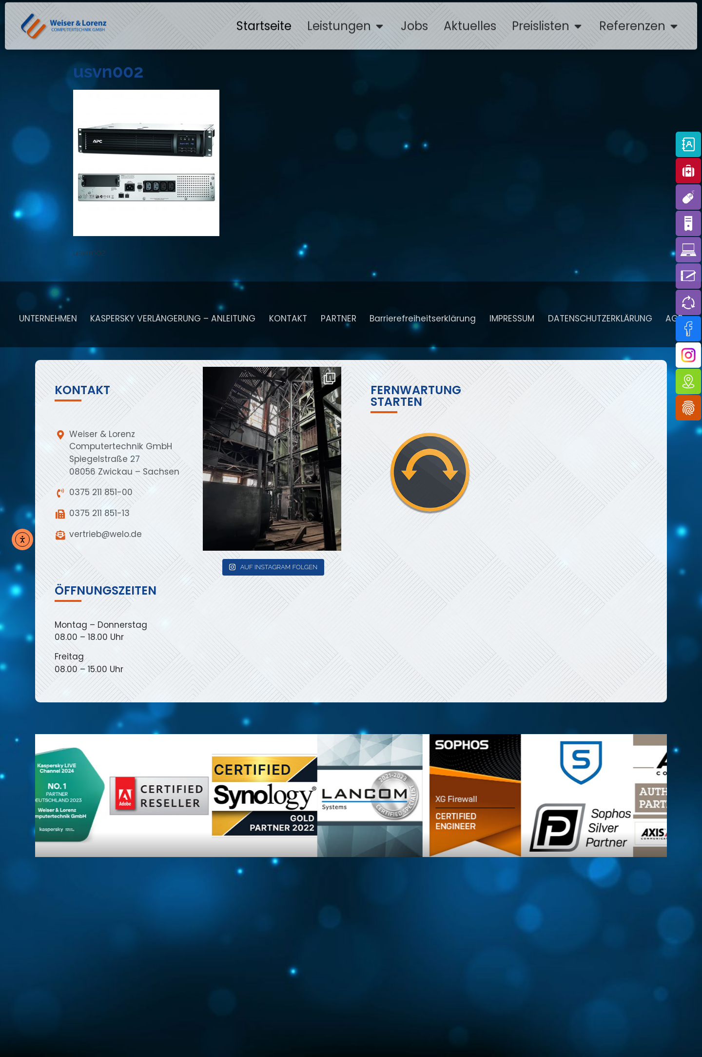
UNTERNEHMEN (48, 318)
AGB (674, 318)
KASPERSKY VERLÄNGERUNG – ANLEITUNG (172, 318)
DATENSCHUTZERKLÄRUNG (600, 318)
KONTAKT (288, 318)
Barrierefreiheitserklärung (423, 318)
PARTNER (338, 318)
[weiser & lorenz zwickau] (348, 973)
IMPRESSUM (511, 318)
